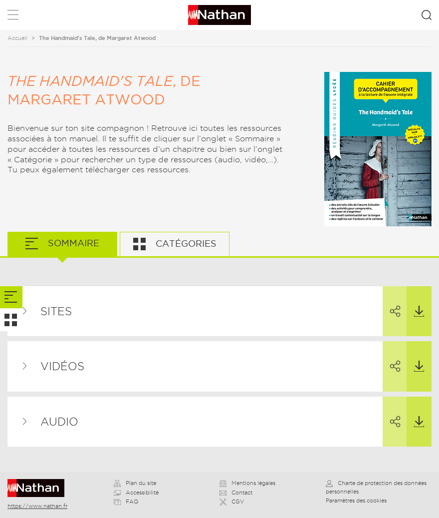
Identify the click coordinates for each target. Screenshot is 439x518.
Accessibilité (136, 493)
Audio (59, 422)
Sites (56, 311)
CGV (232, 502)
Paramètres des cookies (356, 501)
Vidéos (62, 366)
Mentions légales (247, 483)
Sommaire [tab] (72, 243)
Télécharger (415, 302)
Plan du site (135, 483)
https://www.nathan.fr (37, 506)
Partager (391, 302)
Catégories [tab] (185, 243)
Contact (236, 493)
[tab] (11, 297)
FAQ (126, 502)
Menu (12, 16)
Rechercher (427, 15)
